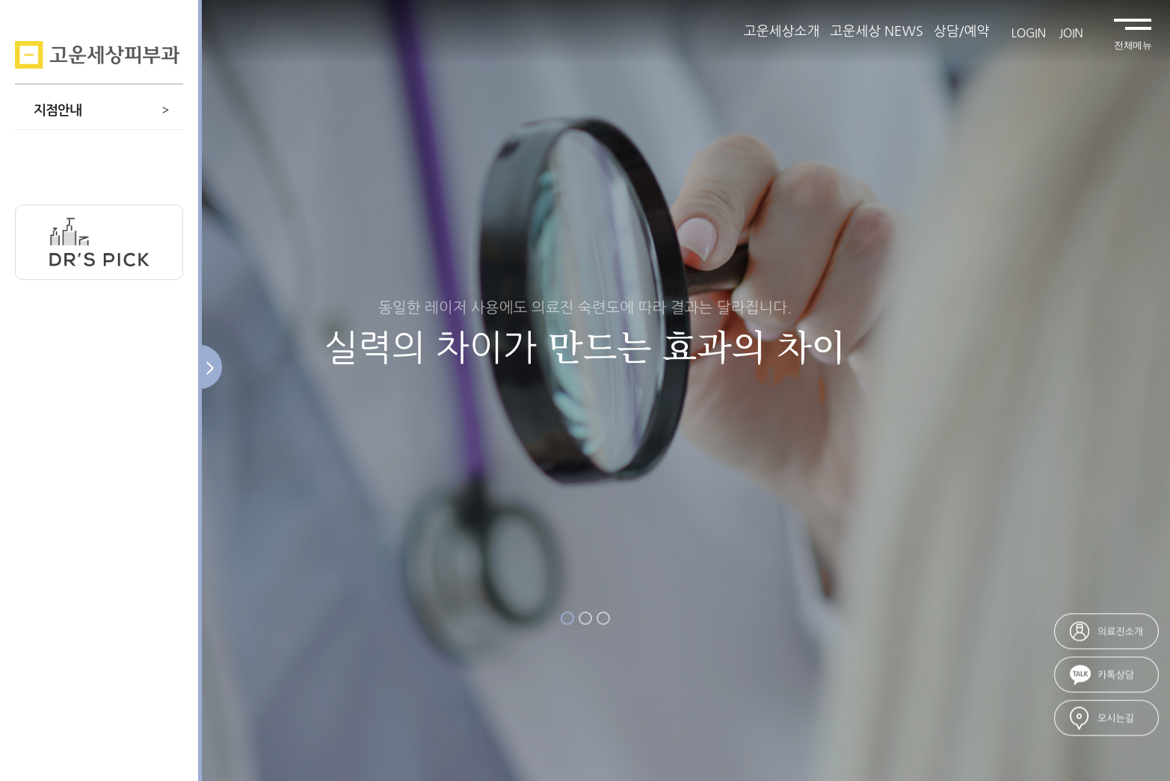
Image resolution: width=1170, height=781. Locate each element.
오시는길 (1115, 719)
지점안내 (101, 110)
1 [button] (567, 618)
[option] (585, 390)
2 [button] (585, 618)
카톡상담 (1115, 675)
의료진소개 (1120, 632)
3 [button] (603, 618)
